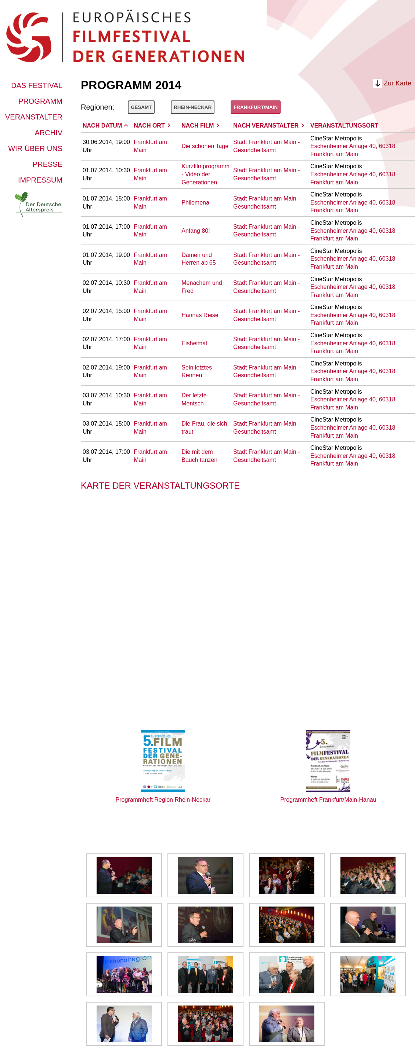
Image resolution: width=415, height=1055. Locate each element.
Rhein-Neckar (193, 107)
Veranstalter (33, 117)
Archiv (48, 133)
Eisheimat (194, 343)
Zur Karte (397, 83)
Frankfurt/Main (256, 107)
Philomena (195, 202)
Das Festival (36, 85)
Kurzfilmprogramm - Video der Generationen (205, 174)
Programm (40, 101)
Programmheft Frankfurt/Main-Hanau (328, 800)
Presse (47, 164)
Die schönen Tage (204, 146)
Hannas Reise (200, 315)
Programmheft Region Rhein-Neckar (163, 800)
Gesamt (141, 107)
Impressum (40, 180)
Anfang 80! (195, 231)
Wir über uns (35, 148)
